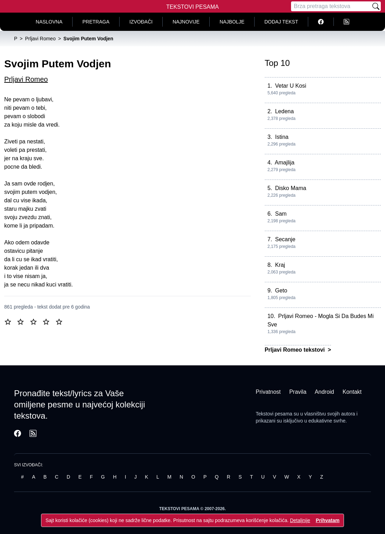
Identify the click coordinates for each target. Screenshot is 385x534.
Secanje (285, 239)
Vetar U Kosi (290, 86)
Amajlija (285, 162)
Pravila (297, 392)
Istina (281, 137)
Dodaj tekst (281, 22)
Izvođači (141, 22)
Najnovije (186, 22)
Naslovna (49, 22)
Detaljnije (300, 520)
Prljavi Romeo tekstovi (295, 350)
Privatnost (268, 392)
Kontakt (352, 392)
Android (324, 392)
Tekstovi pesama (274, 414)
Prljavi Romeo (26, 79)
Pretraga (95, 22)
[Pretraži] (376, 6)
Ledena (284, 111)
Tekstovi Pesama (192, 7)
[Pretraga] (331, 6)
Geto (281, 290)
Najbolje (231, 22)
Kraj (280, 265)
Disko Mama (290, 188)
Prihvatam (328, 520)
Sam (280, 214)
